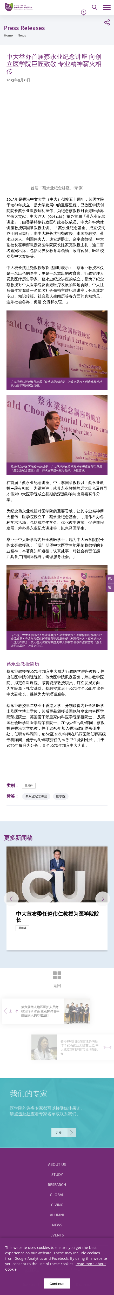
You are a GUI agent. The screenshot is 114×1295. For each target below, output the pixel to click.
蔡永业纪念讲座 (36, 796)
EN (110, 578)
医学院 (60, 796)
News (22, 35)
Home (8, 35)
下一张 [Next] (102, 899)
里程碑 (29, 785)
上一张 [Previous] (11, 899)
